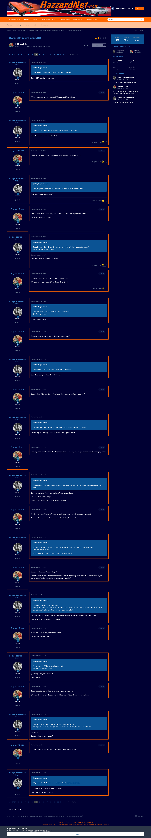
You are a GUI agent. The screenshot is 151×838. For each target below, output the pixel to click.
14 (36, 54)
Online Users (44, 25)
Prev (14, 54)
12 (28, 54)
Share (87, 45)
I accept (75, 834)
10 (21, 54)
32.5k (17, 84)
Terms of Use (34, 831)
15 (39, 54)
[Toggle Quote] (34, 68)
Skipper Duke (96, 142)
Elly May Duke (22, 44)
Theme (61, 822)
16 (43, 54)
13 (32, 54)
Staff (34, 25)
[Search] (118, 19)
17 (47, 54)
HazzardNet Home (15, 19)
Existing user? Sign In (124, 8)
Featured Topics (64, 19)
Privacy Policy (71, 822)
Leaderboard (77, 19)
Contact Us (81, 822)
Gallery (18, 25)
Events (27, 25)
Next (59, 54)
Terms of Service (91, 19)
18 (50, 54)
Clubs (35, 19)
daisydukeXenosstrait (17, 63)
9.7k (18, 111)
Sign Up (139, 8)
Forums (26, 20)
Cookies (90, 822)
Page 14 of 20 (73, 54)
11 (25, 54)
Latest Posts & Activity (48, 19)
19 (54, 54)
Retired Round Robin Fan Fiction (38, 46)
